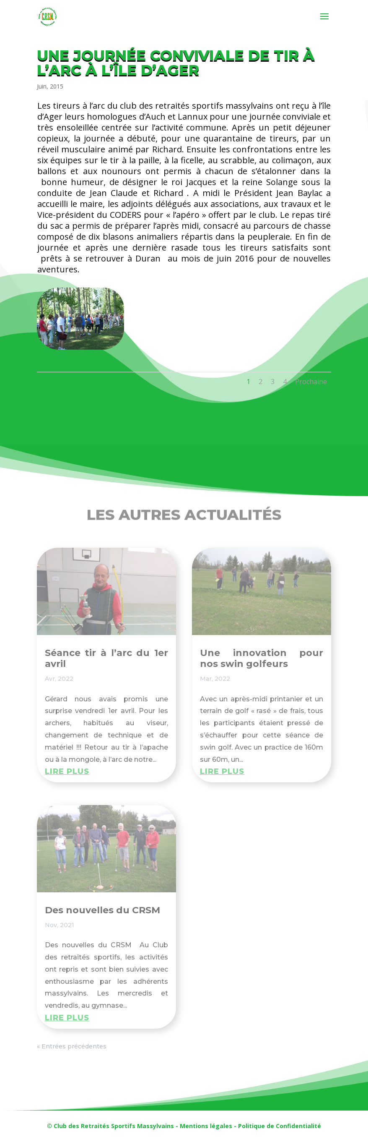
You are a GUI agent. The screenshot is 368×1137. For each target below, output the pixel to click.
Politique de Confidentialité (279, 1126)
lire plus (67, 771)
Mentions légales (206, 1126)
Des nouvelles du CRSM (102, 910)
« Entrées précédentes (71, 1046)
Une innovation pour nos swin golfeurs (261, 658)
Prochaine (311, 381)
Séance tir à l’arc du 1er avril (106, 658)
